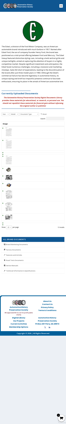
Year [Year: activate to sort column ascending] (25, 124)
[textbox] (5, 114)
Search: (52, 118)
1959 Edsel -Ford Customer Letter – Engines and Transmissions (16, 193)
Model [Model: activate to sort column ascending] (35, 124)
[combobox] (5, 114)
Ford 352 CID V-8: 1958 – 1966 (16, 218)
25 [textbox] (8, 316)
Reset (45, 114)
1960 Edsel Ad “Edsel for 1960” (16, 179)
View (59, 131)
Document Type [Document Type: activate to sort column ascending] (46, 125)
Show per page (10, 315)
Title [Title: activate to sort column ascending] (14, 124)
